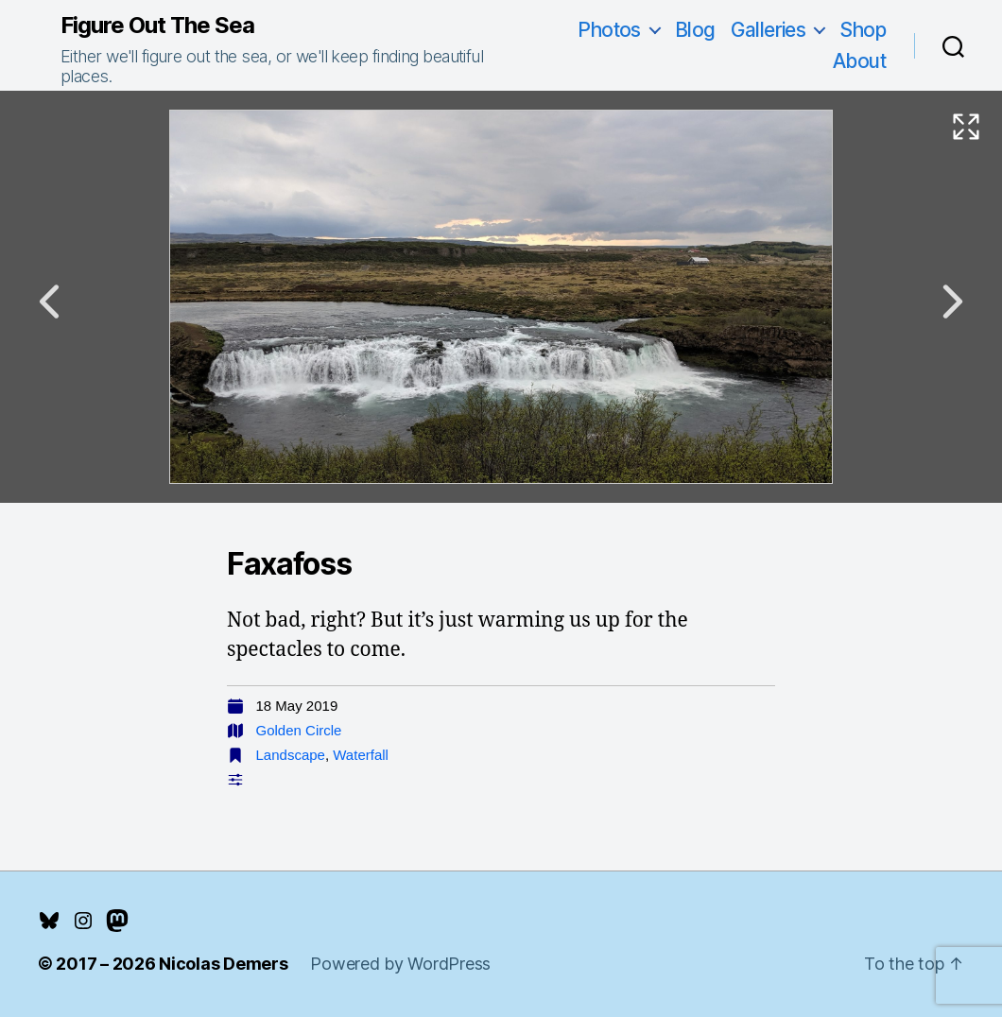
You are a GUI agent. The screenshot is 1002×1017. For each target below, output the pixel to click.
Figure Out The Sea (157, 25)
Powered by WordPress (400, 964)
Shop (862, 30)
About (859, 61)
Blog (695, 30)
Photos (609, 30)
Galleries (768, 30)
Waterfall (361, 755)
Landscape (290, 755)
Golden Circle (299, 730)
